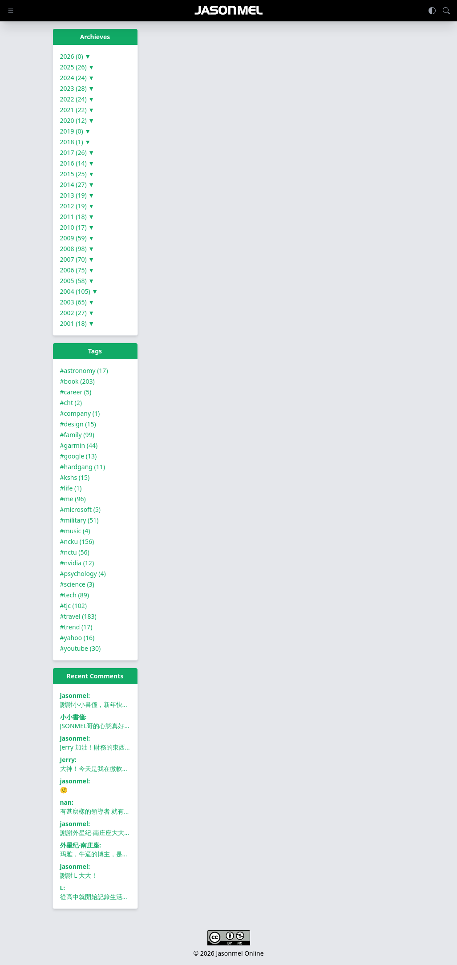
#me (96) (73, 499)
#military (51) (79, 520)
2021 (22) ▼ (77, 109)
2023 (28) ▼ (77, 88)
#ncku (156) (77, 541)
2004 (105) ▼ (79, 291)
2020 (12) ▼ (77, 120)
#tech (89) (74, 595)
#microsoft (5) (80, 509)
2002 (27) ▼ (77, 312)
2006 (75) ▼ (77, 270)
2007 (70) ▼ (77, 259)
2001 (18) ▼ (77, 323)
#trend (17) (76, 627)
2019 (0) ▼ (75, 131)
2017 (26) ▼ (77, 152)
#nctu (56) (74, 552)
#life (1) (71, 488)
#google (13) (78, 456)
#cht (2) (71, 402)
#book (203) (77, 381)
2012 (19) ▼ (77, 206)
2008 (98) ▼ (77, 248)
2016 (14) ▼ (77, 163)
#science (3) (77, 584)
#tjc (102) (73, 605)
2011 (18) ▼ (77, 216)
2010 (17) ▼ (77, 227)
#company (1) (80, 413)
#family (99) (77, 434)
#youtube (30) (80, 648)
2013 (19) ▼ (77, 195)
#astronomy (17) (84, 370)
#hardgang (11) (82, 466)
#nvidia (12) (77, 563)
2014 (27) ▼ (77, 184)
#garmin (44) (79, 445)
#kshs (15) (75, 477)
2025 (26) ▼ (77, 67)
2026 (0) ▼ (75, 56)
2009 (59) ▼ (77, 238)
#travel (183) (78, 616)
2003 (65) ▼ (77, 302)
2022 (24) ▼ (77, 99)
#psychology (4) (83, 573)
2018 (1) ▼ (75, 142)
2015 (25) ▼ (77, 174)
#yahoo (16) (77, 637)
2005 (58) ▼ (77, 280)
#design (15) (78, 424)
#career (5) (76, 392)
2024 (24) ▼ (77, 77)
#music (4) (75, 531)
